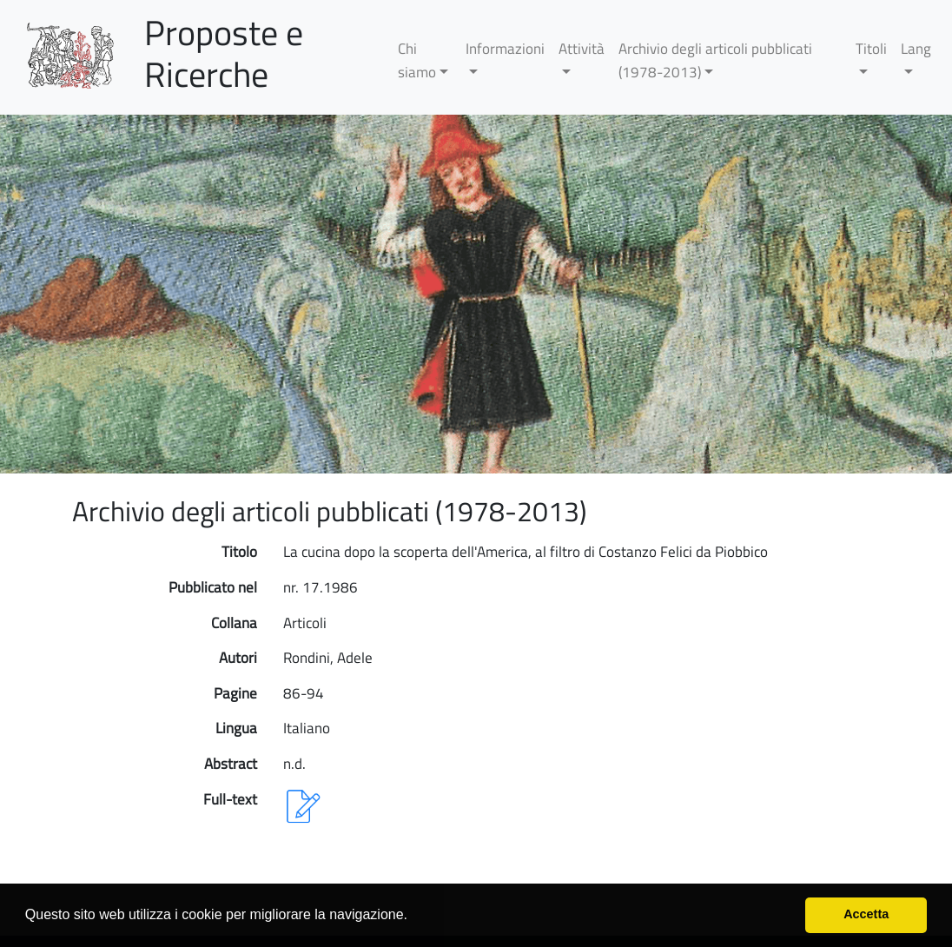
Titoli (871, 48)
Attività (582, 48)
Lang (916, 48)
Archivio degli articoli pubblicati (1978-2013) (715, 60)
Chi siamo (417, 60)
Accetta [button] (866, 914)
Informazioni (505, 48)
